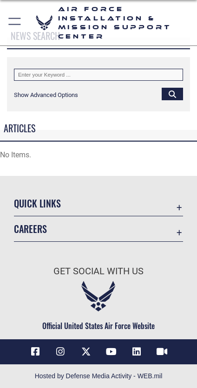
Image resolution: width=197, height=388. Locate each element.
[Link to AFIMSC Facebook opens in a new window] (35, 352)
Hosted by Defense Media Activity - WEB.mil (99, 376)
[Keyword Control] (98, 75)
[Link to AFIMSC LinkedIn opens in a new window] (137, 352)
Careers (30, 229)
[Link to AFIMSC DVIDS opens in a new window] (162, 352)
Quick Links (37, 203)
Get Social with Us (98, 271)
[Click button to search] (172, 94)
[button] (15, 22)
